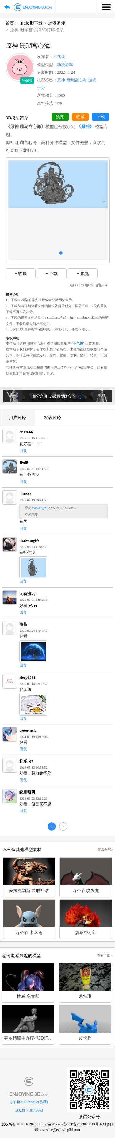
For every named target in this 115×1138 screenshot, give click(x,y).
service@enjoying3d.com (61, 1130)
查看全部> (105, 849)
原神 (61, 80)
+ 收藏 (21, 273)
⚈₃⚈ (23, 463)
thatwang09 (39, 508)
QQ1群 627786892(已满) (29, 1102)
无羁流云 (27, 594)
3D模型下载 (31, 23)
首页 (10, 23)
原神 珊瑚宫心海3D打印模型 (37, 29)
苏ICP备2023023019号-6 (82, 1124)
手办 (41, 88)
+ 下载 (52, 273)
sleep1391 (27, 677)
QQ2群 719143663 (29, 1110)
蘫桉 (23, 624)
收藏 (80, 116)
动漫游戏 (56, 23)
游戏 (92, 80)
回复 (23, 450)
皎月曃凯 (27, 792)
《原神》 (85, 126)
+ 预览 (83, 273)
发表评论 (52, 417)
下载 (100, 116)
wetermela (27, 730)
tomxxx (25, 494)
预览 (60, 116)
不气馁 (59, 57)
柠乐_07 (26, 761)
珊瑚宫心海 (77, 80)
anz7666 (26, 432)
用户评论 (17, 417)
